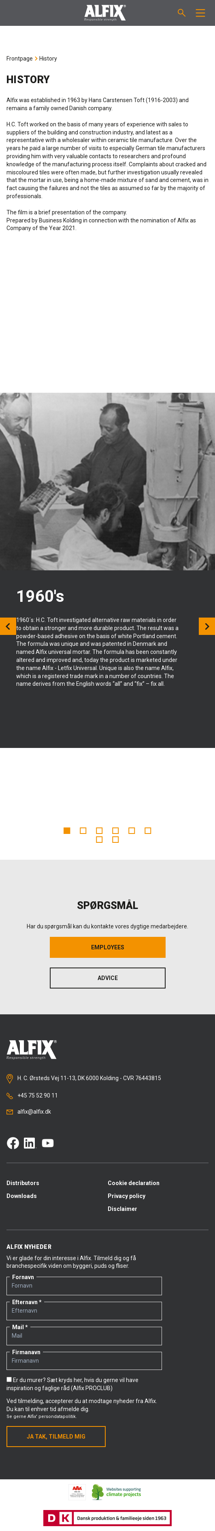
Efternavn (25, 1302)
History (48, 58)
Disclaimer (122, 1209)
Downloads (21, 1196)
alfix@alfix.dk (28, 1111)
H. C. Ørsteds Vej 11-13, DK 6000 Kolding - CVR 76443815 (83, 1078)
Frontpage (19, 58)
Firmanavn (26, 1352)
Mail (18, 1327)
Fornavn (23, 1277)
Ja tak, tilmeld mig (56, 1436)
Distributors (22, 1183)
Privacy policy (126, 1196)
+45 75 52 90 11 (32, 1095)
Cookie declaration (134, 1183)
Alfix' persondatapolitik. (52, 1416)
